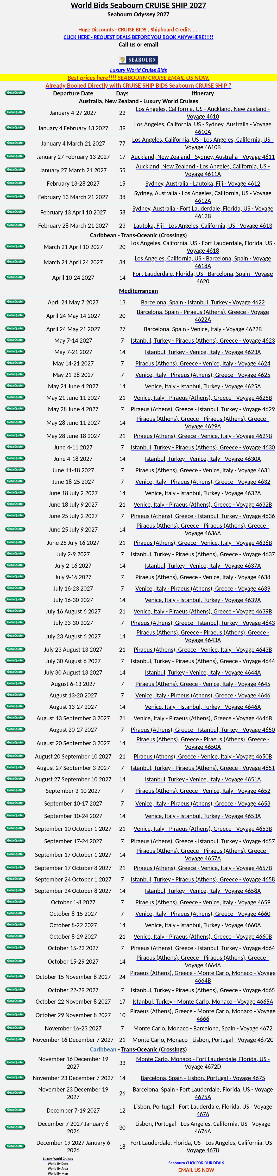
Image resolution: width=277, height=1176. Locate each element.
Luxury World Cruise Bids (138, 70)
